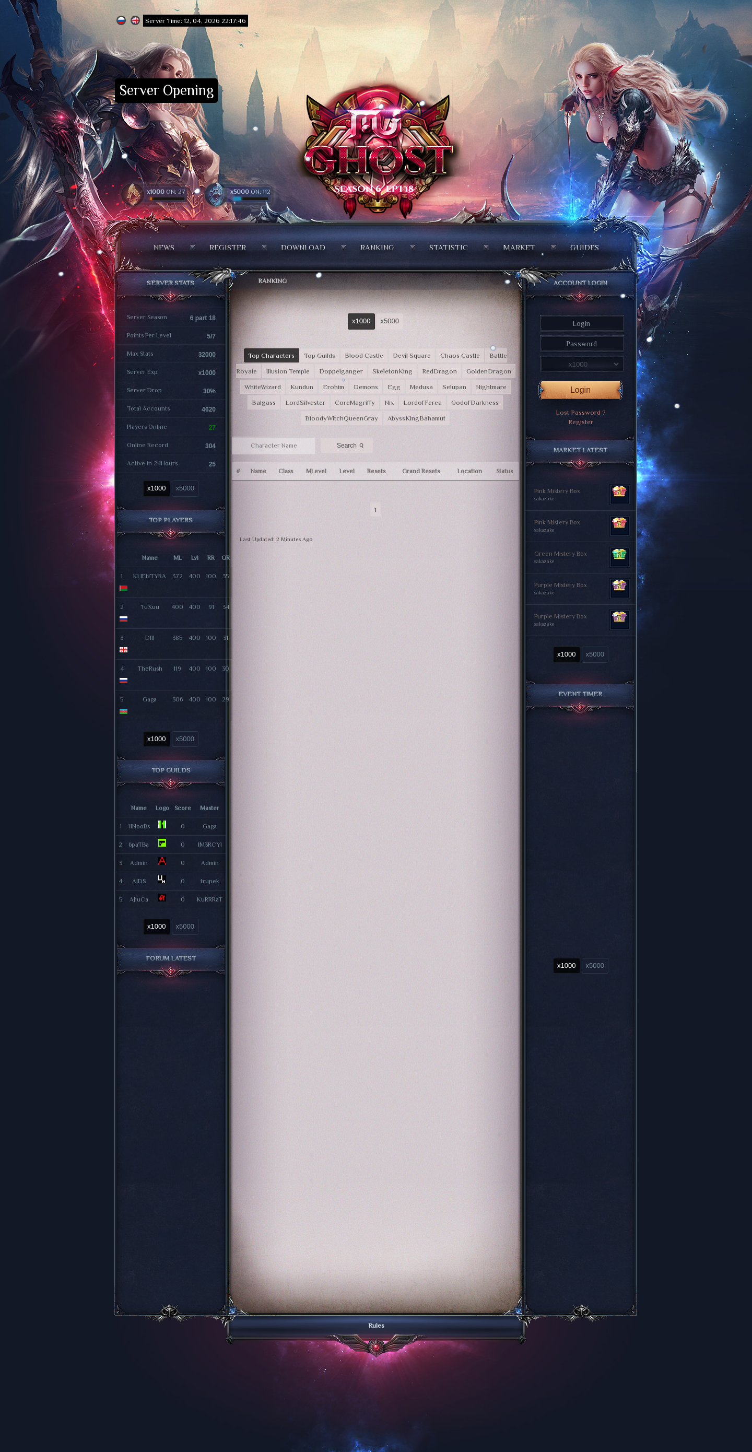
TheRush (149, 668)
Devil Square (412, 355)
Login (580, 389)
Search (351, 445)
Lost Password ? (581, 412)
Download (303, 247)
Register (227, 247)
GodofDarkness (475, 402)
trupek (210, 881)
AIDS (139, 881)
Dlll (150, 637)
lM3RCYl (210, 844)
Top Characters (271, 355)
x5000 (185, 488)
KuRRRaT (209, 899)
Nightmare (491, 387)
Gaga (150, 699)
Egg (394, 387)
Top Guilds (319, 355)
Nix (389, 402)
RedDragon (439, 371)
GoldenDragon (488, 371)
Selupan (454, 387)
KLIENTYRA (149, 576)
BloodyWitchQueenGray (341, 418)
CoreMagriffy (355, 402)
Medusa (421, 387)
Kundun (301, 387)
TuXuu (149, 607)
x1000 (156, 488)
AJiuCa (139, 899)
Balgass (264, 402)
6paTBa (138, 844)
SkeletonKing (392, 371)
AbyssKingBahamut (416, 418)
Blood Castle (364, 355)
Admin (139, 862)
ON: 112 (250, 191)
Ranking (377, 247)
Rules (376, 1325)
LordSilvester (305, 402)
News (164, 247)
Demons (366, 387)
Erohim (333, 387)
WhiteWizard (262, 387)
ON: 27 (166, 191)
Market (519, 247)
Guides (584, 247)
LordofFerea (422, 402)
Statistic (448, 247)
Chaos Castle (460, 355)
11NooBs (139, 826)
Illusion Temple (288, 371)
